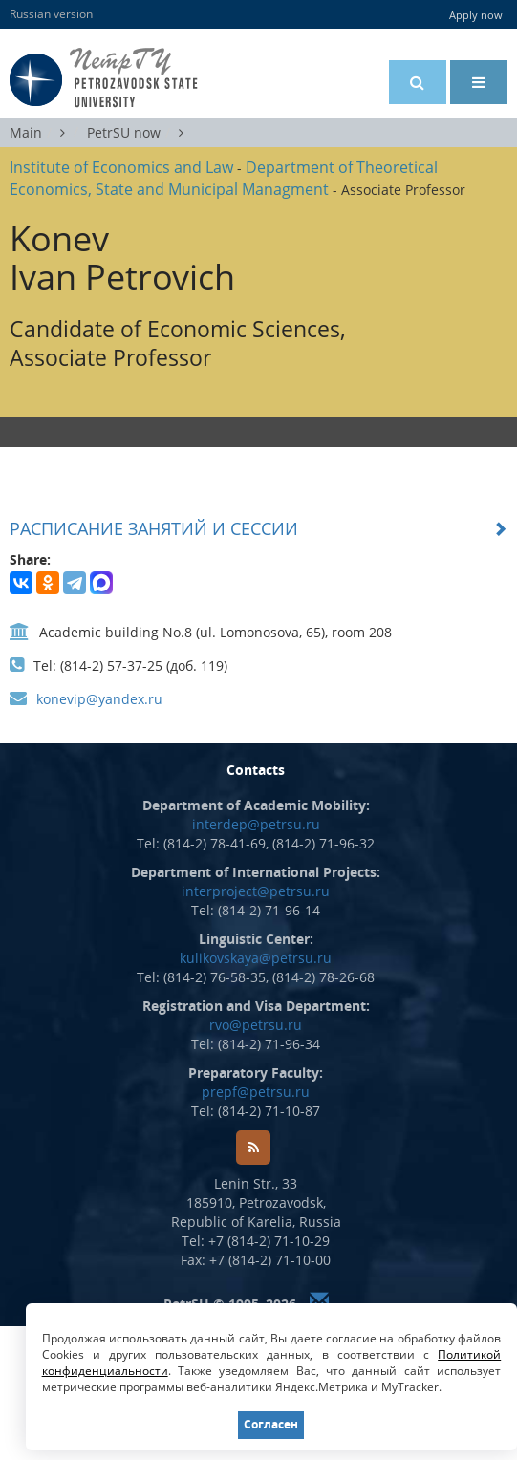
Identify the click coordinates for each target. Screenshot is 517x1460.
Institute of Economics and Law (121, 167)
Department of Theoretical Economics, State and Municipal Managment (224, 178)
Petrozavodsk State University (133, 78)
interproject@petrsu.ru (256, 891)
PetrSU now (124, 132)
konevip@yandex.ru (99, 699)
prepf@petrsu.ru (256, 1092)
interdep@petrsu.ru (256, 824)
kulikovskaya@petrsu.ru (256, 958)
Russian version (51, 14)
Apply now (476, 15)
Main (26, 132)
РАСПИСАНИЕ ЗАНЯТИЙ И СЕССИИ (154, 528)
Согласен (271, 1424)
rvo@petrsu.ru (255, 1025)
